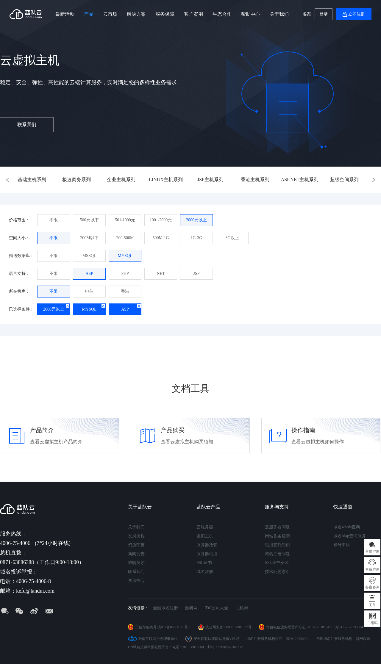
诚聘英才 (136, 562)
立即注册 (356, 14)
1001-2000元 (161, 220)
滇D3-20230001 (297, 639)
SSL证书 (204, 562)
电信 (89, 291)
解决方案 (136, 14)
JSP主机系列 (210, 179)
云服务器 (204, 527)
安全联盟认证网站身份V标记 (216, 639)
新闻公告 (136, 554)
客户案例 (193, 14)
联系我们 (26, 124)
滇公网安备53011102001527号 (228, 627)
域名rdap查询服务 (349, 536)
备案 (307, 14)
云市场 (110, 14)
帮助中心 (250, 14)
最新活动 (64, 14)
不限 (53, 220)
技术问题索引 (277, 571)
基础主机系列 (32, 179)
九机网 (241, 608)
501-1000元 (125, 220)
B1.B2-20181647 (318, 627)
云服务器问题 (277, 527)
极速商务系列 (76, 179)
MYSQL (125, 255)
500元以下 (89, 220)
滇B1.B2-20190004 (349, 627)
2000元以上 (196, 220)
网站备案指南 (277, 536)
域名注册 (204, 571)
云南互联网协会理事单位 (158, 639)
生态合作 (222, 14)
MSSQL (89, 255)
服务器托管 (206, 545)
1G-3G (196, 238)
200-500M (125, 238)
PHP (125, 273)
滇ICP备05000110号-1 (174, 627)
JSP (196, 273)
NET (161, 273)
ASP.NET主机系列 (300, 179)
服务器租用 (206, 554)
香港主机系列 (255, 179)
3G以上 (232, 238)
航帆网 (191, 608)
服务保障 (164, 14)
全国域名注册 (165, 608)
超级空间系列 (344, 179)
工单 (372, 605)
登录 (323, 14)
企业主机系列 (121, 179)
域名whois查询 (346, 527)
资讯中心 (136, 580)
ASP (89, 273)
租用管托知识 (277, 545)
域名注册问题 (277, 554)
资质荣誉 (136, 545)
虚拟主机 (204, 536)
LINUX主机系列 (166, 179)
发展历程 (136, 536)
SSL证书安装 (277, 562)
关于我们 (279, 14)
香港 (125, 291)
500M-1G (160, 238)
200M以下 (89, 238)
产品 (88, 14)
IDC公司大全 (216, 608)
